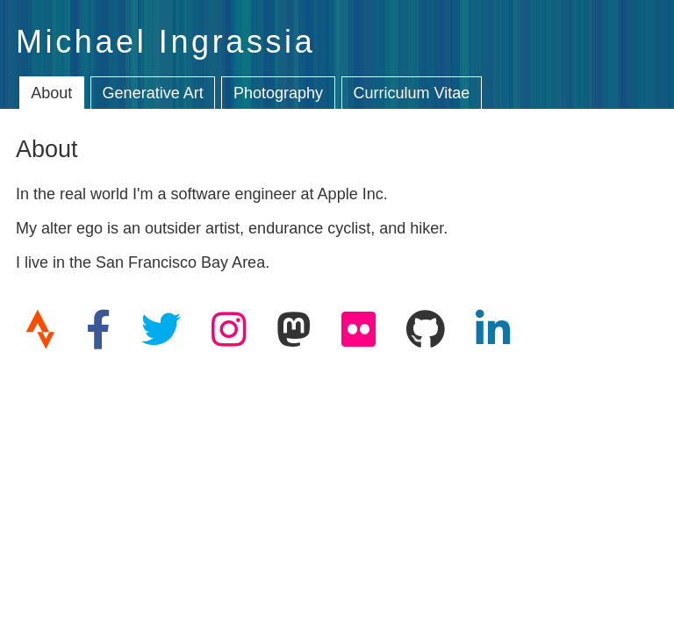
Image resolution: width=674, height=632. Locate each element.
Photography (278, 93)
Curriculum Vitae (412, 93)
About (51, 93)
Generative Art (153, 93)
